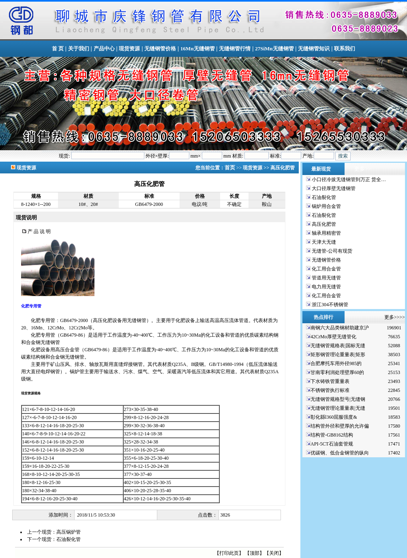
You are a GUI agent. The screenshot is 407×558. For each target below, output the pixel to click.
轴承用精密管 (326, 233)
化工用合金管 (326, 269)
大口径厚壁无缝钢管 (333, 188)
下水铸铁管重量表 (330, 381)
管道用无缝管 (326, 278)
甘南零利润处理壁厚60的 (337, 372)
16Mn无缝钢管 (197, 48)
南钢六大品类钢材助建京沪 (340, 328)
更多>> (362, 169)
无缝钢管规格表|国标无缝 (338, 345)
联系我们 (344, 48)
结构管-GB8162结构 (332, 435)
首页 (230, 167)
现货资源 (129, 48)
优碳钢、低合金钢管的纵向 (340, 453)
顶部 (254, 553)
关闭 (274, 553)
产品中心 (104, 48)
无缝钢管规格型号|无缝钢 (338, 399)
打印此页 (229, 553)
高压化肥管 (323, 224)
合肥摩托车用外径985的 (336, 363)
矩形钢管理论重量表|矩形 (338, 354)
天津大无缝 (323, 242)
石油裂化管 (68, 539)
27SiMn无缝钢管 (274, 48)
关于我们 (78, 48)
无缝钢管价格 (160, 48)
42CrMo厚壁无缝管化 (333, 337)
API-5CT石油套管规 (332, 444)
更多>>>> (394, 317)
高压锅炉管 (68, 532)
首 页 (58, 48)
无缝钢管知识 (314, 48)
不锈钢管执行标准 (330, 390)
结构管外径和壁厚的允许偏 (340, 426)
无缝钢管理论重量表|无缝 (338, 408)
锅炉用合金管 (326, 206)
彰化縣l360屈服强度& (334, 417)
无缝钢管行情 (235, 48)
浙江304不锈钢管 (329, 304)
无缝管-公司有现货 (331, 251)
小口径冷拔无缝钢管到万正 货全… (348, 179)
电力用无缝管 (326, 287)
